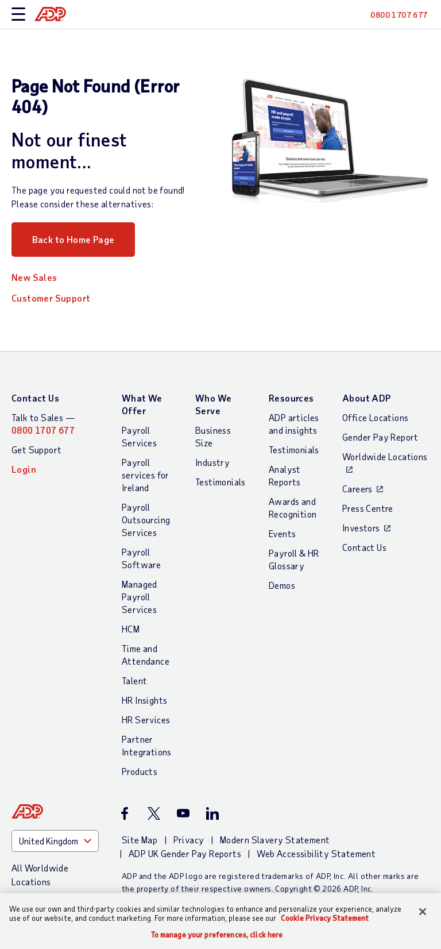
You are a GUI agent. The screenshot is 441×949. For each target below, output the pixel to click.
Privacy (188, 839)
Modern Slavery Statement (275, 839)
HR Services (146, 719)
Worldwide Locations (385, 456)
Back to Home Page (73, 239)
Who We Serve (213, 404)
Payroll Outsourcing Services (146, 519)
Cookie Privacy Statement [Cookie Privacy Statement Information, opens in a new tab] (325, 918)
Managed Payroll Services (139, 596)
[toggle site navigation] (18, 15)
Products (139, 771)
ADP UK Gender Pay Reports (185, 853)
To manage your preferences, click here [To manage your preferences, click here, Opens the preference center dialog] (217, 935)
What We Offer (142, 404)
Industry (212, 462)
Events (282, 533)
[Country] (55, 841)
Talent (134, 680)
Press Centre (367, 508)
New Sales (34, 277)
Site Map (139, 839)
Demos (282, 585)
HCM (131, 628)
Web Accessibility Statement (316, 853)
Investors (361, 527)
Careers (357, 488)
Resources (291, 397)
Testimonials (220, 481)
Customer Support (50, 297)
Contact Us (35, 397)
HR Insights (144, 700)
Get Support (36, 449)
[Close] (422, 911)
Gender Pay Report (380, 436)
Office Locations (375, 417)
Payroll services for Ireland (145, 475)
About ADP (366, 397)
